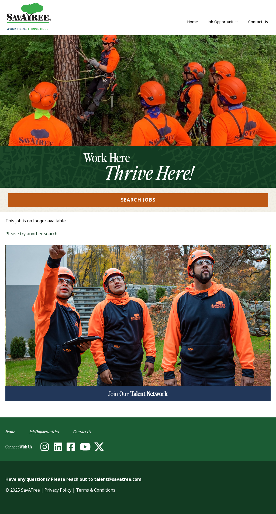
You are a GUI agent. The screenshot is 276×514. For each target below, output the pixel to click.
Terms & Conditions (95, 490)
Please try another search (31, 234)
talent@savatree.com (118, 479)
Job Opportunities (223, 22)
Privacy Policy (57, 490)
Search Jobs (138, 199)
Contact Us (259, 22)
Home (192, 22)
